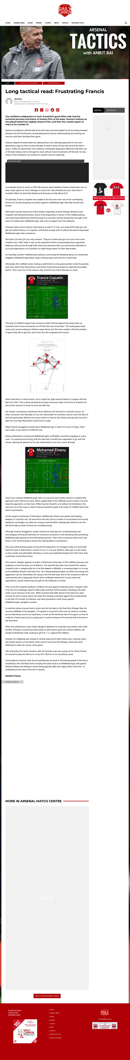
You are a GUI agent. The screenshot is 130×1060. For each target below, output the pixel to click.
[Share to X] (42, 110)
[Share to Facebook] (36, 110)
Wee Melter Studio (14, 1015)
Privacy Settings (55, 1038)
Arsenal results (13, 1012)
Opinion (39, 23)
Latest (8, 23)
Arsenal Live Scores (14, 1010)
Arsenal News (19, 23)
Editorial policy (78, 23)
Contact (65, 23)
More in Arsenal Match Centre (33, 801)
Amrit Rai (18, 99)
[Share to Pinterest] (58, 110)
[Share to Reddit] (52, 110)
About (56, 23)
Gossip (30, 23)
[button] (126, 23)
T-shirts (48, 23)
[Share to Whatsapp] (47, 110)
